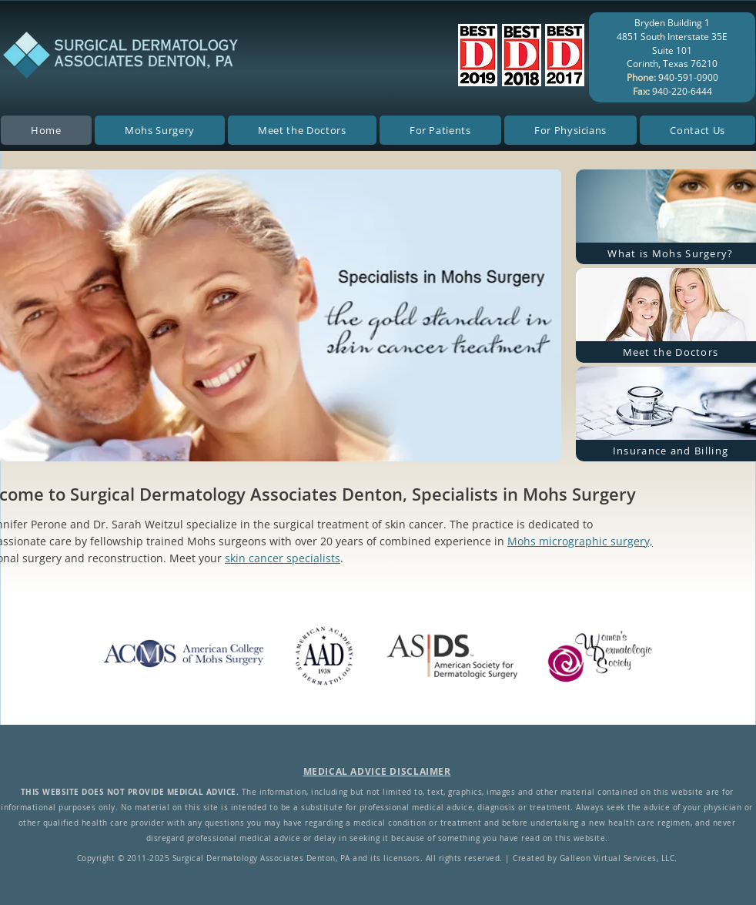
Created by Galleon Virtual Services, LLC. (595, 858)
